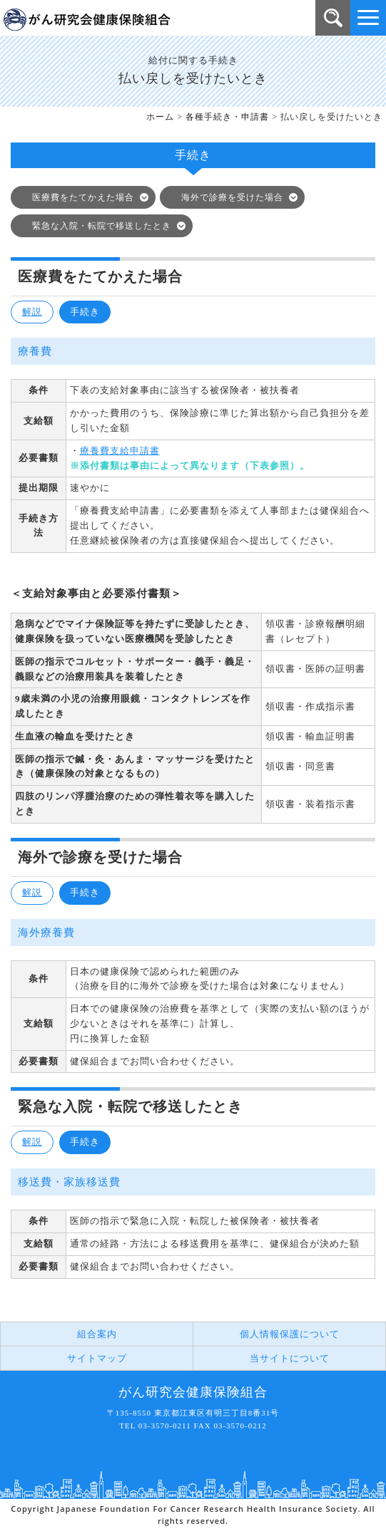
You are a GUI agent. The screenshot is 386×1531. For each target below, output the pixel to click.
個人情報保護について (290, 1334)
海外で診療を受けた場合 (232, 197)
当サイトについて (290, 1358)
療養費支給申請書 (120, 450)
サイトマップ (97, 1358)
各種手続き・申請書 (227, 117)
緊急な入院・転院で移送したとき (101, 226)
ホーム (160, 117)
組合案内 (97, 1334)
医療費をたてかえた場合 (83, 197)
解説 (32, 311)
